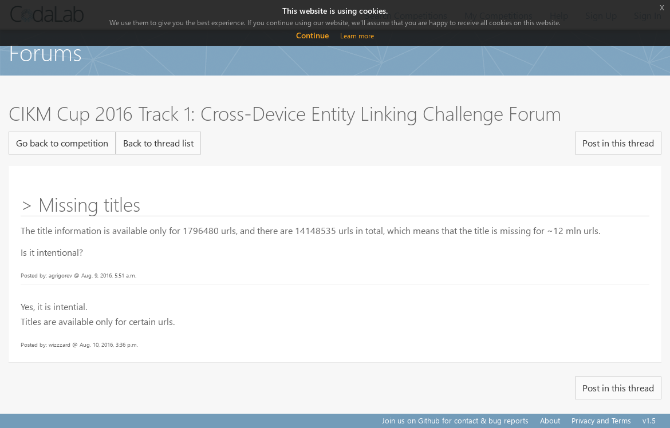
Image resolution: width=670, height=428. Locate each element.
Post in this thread (618, 143)
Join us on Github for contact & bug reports (455, 420)
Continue (312, 35)
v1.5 (649, 420)
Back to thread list (158, 143)
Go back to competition (62, 143)
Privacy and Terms (601, 420)
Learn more (357, 35)
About (550, 420)
